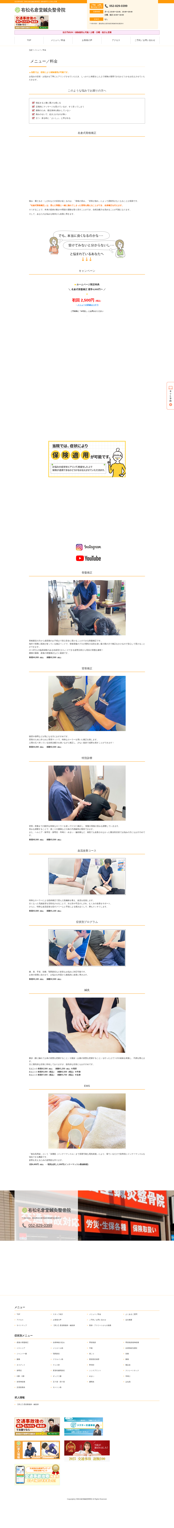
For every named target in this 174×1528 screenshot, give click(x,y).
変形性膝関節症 (59, 1394)
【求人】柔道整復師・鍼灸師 (64, 1349)
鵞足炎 (127, 1389)
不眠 (91, 1372)
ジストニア (21, 1372)
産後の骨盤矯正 (23, 1366)
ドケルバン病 (58, 1383)
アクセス (116, 40)
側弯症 (19, 1394)
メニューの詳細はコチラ (88, 305)
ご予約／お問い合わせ (145, 40)
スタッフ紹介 (58, 1338)
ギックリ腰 (57, 1400)
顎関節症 (56, 1377)
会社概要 (128, 1344)
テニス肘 (56, 1389)
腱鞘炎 (91, 1406)
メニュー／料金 (58, 40)
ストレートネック (132, 1394)
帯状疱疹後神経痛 (132, 1366)
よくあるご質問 (131, 1338)
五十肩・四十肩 (59, 1406)
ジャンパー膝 (22, 1377)
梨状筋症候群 (94, 1383)
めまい (91, 1400)
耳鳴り (127, 1400)
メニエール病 (58, 1372)
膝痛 (127, 1383)
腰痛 (18, 1383)
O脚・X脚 (20, 1400)
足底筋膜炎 (21, 1411)
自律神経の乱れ (59, 1366)
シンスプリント (95, 1394)
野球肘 (91, 1389)
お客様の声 (87, 40)
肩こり (91, 1377)
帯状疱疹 (92, 1366)
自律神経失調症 (131, 1372)
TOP (29, 40)
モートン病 (57, 1411)
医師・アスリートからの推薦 (100, 1349)
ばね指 (127, 1406)
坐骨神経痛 (21, 1406)
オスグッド (21, 1389)
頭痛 (127, 1377)
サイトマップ (22, 1349)
